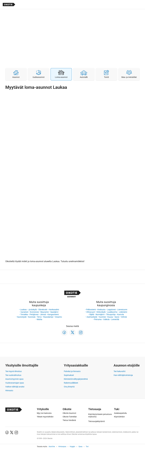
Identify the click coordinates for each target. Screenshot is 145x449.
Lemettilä (115, 319)
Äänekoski (42, 309)
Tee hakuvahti (119, 371)
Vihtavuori (90, 312)
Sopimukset (69, 375)
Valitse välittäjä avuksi (14, 387)
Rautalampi (48, 317)
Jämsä (43, 314)
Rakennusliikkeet (71, 383)
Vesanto (58, 317)
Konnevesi (34, 312)
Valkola (106, 319)
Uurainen (24, 312)
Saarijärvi (54, 312)
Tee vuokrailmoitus (13, 375)
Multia (39, 319)
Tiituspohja (111, 314)
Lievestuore (122, 309)
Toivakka (24, 314)
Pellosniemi (91, 309)
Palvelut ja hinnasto (72, 371)
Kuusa (110, 317)
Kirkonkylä (101, 312)
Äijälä (91, 314)
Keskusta (101, 309)
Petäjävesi (34, 314)
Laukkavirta (112, 312)
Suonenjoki (21, 317)
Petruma (98, 319)
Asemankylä (92, 317)
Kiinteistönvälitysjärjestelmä (76, 379)
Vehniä (124, 317)
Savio (117, 317)
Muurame (44, 312)
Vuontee (102, 317)
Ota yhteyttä (69, 387)
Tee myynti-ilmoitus (13, 371)
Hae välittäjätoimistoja (123, 375)
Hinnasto (9, 390)
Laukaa (23, 309)
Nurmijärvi (100, 314)
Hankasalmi (54, 309)
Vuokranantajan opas (14, 383)
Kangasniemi (53, 314)
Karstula (31, 317)
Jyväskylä (32, 309)
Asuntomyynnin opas (14, 379)
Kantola (120, 314)
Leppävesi (111, 309)
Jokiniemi (123, 312)
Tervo (39, 317)
